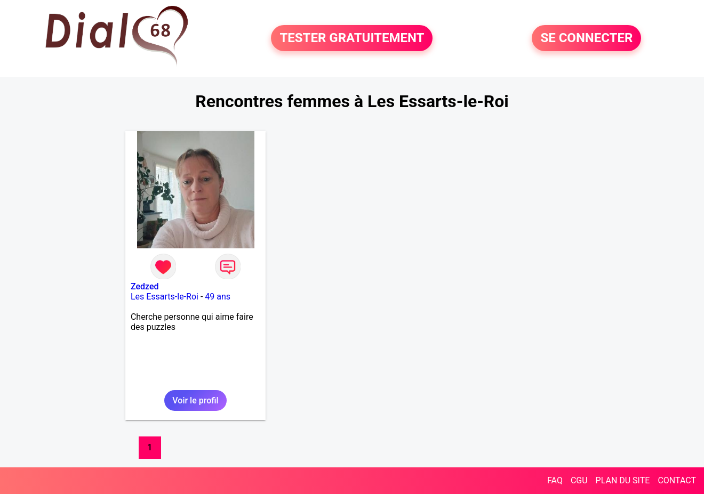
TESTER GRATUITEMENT (351, 38)
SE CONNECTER (586, 38)
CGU (579, 480)
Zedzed (145, 286)
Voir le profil (195, 400)
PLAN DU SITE (623, 480)
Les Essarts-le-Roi (164, 296)
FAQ (555, 480)
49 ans (217, 296)
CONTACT (677, 480)
